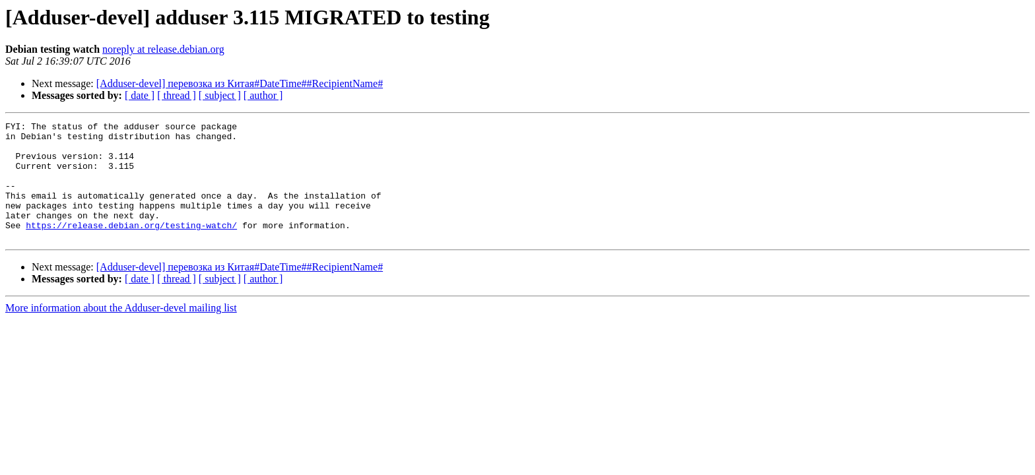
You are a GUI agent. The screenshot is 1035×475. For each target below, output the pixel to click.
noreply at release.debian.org (163, 49)
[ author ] (263, 95)
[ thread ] (176, 95)
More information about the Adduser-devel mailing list (121, 331)
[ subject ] (220, 95)
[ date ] (139, 95)
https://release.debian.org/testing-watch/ (131, 247)
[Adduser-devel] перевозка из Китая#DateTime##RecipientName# (239, 83)
